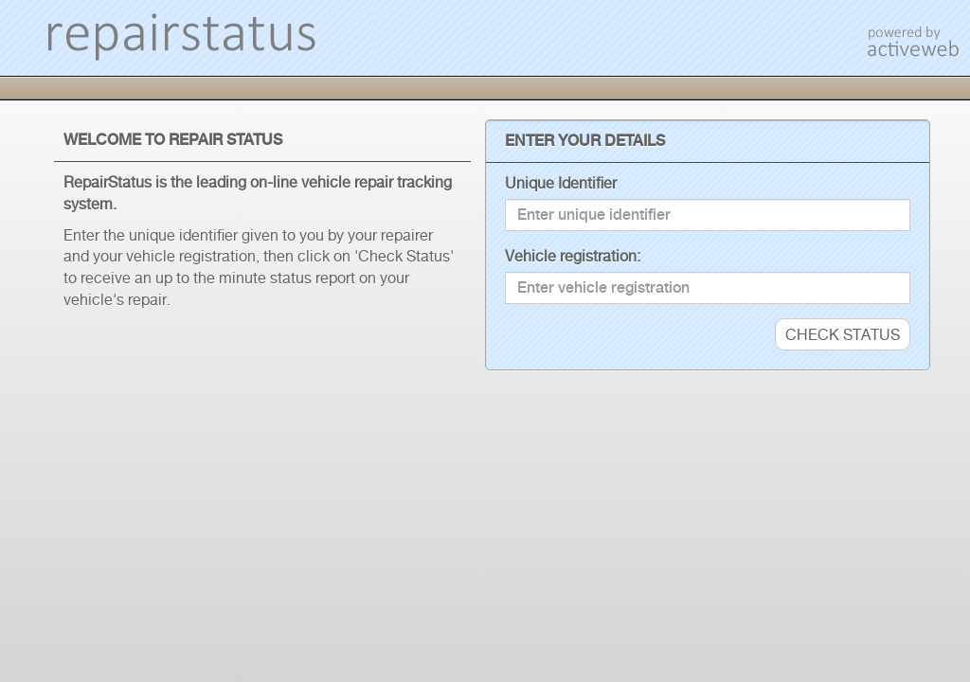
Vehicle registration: (572, 255)
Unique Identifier (561, 182)
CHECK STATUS (842, 334)
